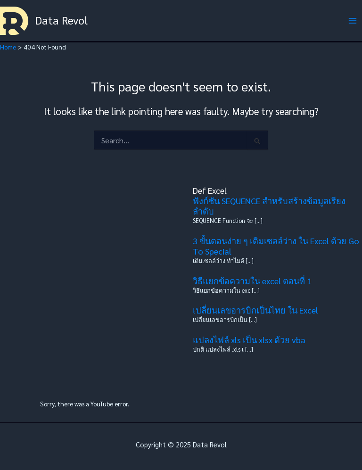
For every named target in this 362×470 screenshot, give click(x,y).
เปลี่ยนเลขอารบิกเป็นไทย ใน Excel (255, 310)
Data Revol (61, 20)
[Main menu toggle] (352, 20)
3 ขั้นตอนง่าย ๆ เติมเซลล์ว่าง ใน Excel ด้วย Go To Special (276, 245)
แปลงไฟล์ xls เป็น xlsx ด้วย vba (249, 339)
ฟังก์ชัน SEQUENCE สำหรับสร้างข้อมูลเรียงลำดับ (269, 205)
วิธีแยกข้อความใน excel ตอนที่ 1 (252, 280)
